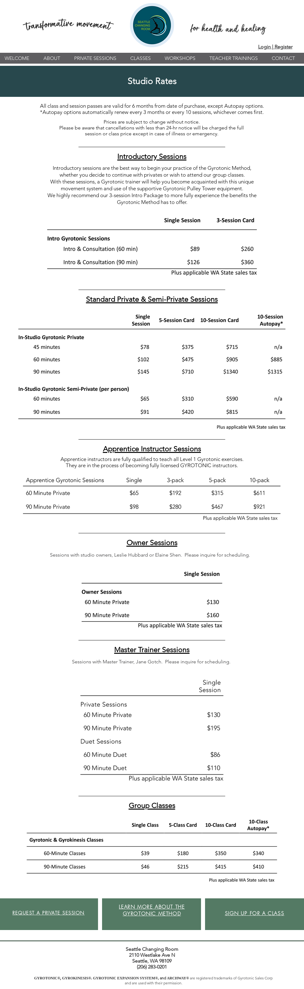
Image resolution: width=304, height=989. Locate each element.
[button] (53, 58)
